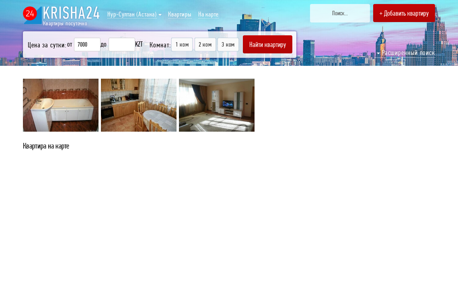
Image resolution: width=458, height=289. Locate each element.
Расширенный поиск (406, 52)
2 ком (205, 44)
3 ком (228, 44)
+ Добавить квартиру (404, 13)
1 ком (182, 44)
